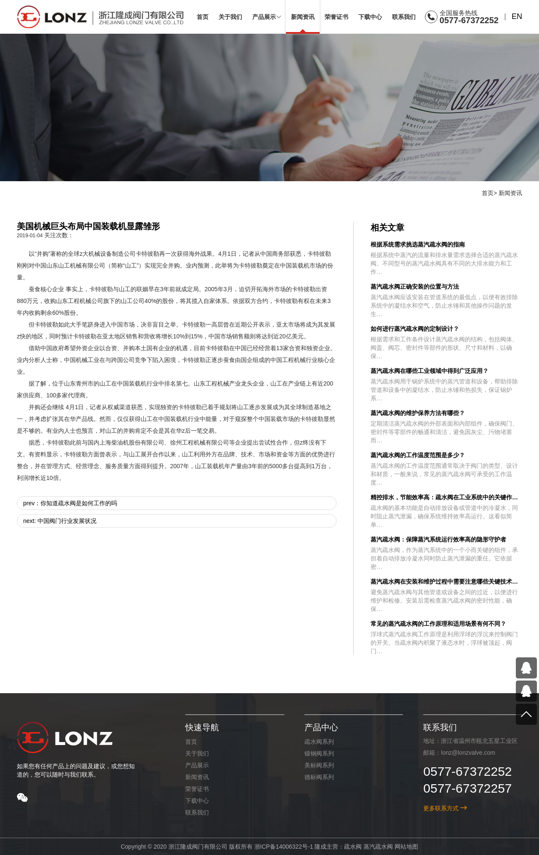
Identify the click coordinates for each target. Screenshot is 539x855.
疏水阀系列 (319, 741)
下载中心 (196, 800)
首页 (488, 193)
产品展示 (196, 765)
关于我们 (196, 753)
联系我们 (196, 812)
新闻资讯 (510, 193)
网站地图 (406, 846)
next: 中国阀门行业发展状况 (59, 520)
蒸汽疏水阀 (378, 846)
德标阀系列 (319, 777)
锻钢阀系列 (319, 753)
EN (517, 16)
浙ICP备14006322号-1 (283, 846)
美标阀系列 (319, 765)
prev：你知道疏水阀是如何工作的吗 (70, 503)
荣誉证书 (196, 788)
